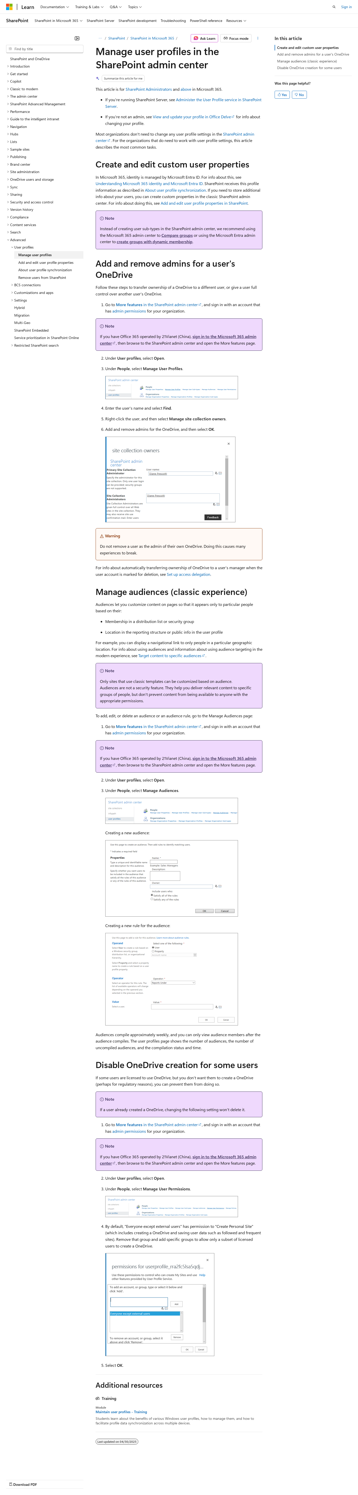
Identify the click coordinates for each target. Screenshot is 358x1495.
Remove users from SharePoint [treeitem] (42, 277)
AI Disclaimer (16, 1479)
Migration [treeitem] (21, 315)
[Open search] (334, 6)
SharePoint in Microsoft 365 (152, 38)
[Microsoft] (9, 7)
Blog (69, 1479)
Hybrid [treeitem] (19, 307)
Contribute (91, 1479)
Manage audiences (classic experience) (307, 61)
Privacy (111, 1479)
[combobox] (44, 49)
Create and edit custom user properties (308, 47)
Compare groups (177, 235)
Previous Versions (46, 1479)
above (186, 89)
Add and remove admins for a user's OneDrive (313, 54)
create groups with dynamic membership (154, 241)
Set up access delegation (188, 574)
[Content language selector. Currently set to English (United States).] (29, 1467)
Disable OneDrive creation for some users (309, 67)
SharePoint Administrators (149, 89)
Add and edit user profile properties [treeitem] (45, 262)
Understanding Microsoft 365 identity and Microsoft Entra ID (149, 183)
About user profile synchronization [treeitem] (45, 269)
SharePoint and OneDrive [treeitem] (30, 58)
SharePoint (116, 38)
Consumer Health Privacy (146, 1479)
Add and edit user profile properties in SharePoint (204, 203)
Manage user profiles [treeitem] (35, 254)
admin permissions (129, 311)
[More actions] (257, 38)
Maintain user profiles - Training (121, 1412)
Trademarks (211, 1479)
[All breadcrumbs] (100, 38)
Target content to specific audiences (169, 655)
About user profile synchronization (175, 190)
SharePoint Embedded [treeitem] (31, 330)
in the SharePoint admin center (157, 304)
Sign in (346, 6)
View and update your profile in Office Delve (192, 116)
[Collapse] (77, 38)
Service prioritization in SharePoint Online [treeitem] (46, 337)
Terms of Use (186, 1479)
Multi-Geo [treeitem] (22, 322)
